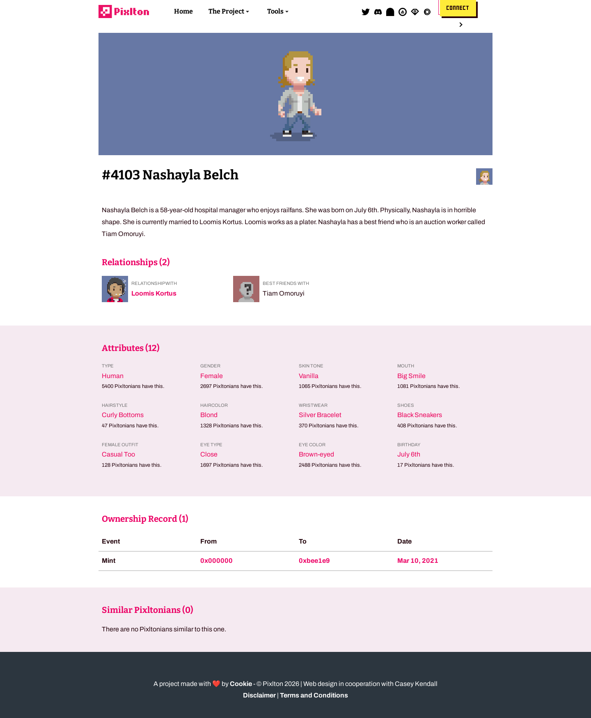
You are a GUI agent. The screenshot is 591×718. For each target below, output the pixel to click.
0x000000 (216, 560)
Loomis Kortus (153, 293)
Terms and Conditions (314, 695)
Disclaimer (259, 695)
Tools (275, 11)
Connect (458, 8)
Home (183, 11)
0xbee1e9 (314, 560)
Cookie (241, 683)
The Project (226, 11)
